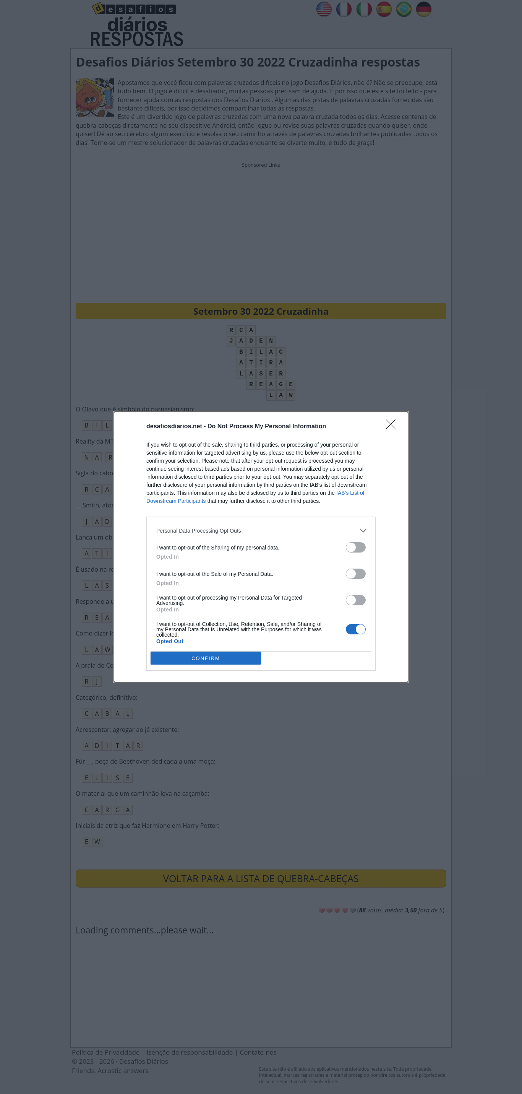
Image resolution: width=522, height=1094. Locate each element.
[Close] (393, 426)
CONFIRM (205, 658)
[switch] (356, 547)
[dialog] (261, 547)
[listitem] (261, 531)
